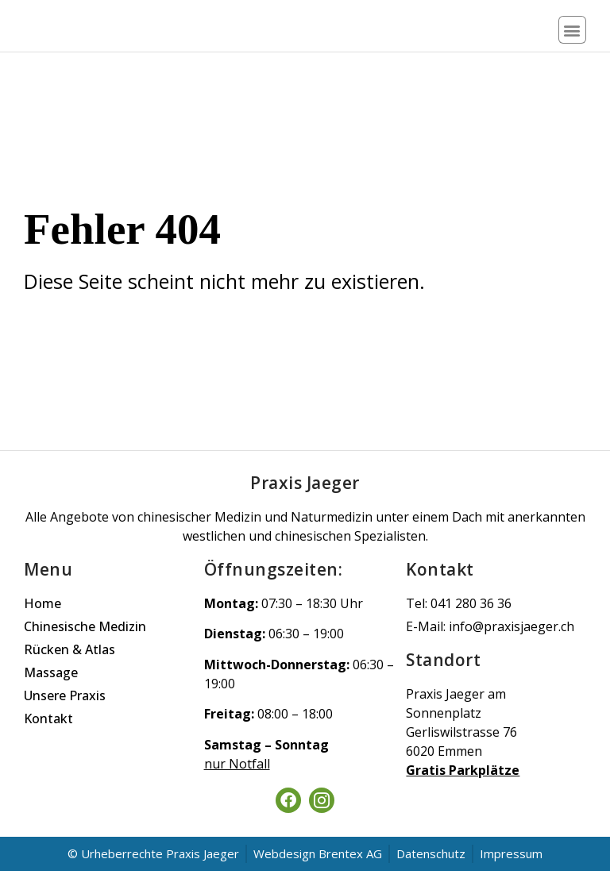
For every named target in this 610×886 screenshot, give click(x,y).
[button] (572, 38)
